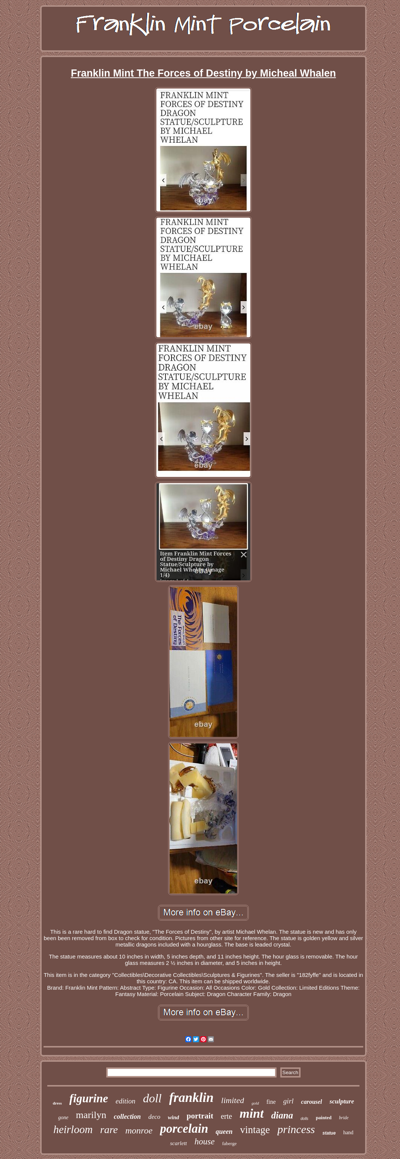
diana (282, 1115)
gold (255, 1103)
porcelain (184, 1128)
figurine (88, 1098)
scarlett (178, 1143)
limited (232, 1100)
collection (127, 1116)
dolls (304, 1119)
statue (328, 1133)
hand (348, 1132)
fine (271, 1102)
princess (296, 1129)
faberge (229, 1143)
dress (57, 1103)
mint (251, 1113)
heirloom (73, 1129)
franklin (191, 1097)
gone (63, 1117)
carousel (311, 1102)
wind (173, 1117)
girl (288, 1101)
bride (344, 1117)
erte (226, 1116)
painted (324, 1117)
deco (154, 1116)
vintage (255, 1129)
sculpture (341, 1101)
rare (109, 1129)
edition (125, 1101)
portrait (199, 1115)
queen (224, 1131)
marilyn (91, 1114)
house (204, 1141)
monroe (138, 1130)
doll (152, 1098)
